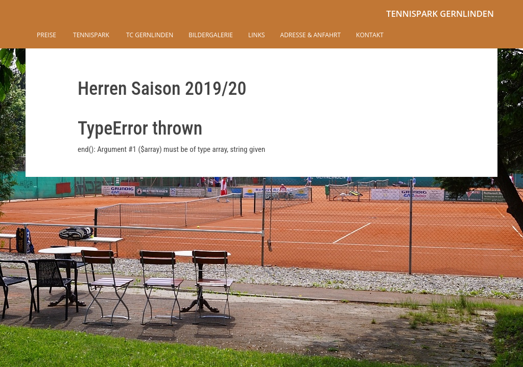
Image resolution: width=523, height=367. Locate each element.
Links (256, 35)
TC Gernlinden (149, 35)
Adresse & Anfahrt (310, 35)
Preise (46, 35)
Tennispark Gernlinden (440, 13)
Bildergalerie (210, 35)
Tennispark (90, 35)
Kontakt (370, 35)
